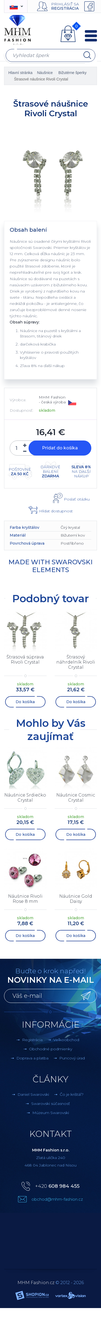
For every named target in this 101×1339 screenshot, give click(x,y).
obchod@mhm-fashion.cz (57, 1199)
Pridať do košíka (60, 447)
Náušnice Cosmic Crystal (75, 797)
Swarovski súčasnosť (50, 1103)
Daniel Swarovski (33, 1094)
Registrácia (65, 8)
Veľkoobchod (66, 1039)
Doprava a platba (32, 1058)
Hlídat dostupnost (56, 511)
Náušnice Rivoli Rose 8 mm (25, 899)
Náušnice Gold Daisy (75, 899)
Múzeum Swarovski (50, 1112)
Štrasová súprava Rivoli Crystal (25, 659)
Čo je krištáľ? (71, 1094)
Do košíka (25, 701)
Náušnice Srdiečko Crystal (25, 797)
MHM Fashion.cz (36, 1282)
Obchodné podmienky (50, 1048)
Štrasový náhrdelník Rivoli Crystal (75, 662)
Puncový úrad (72, 1058)
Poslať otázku (77, 499)
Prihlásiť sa (65, 4)
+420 (57, 1186)
